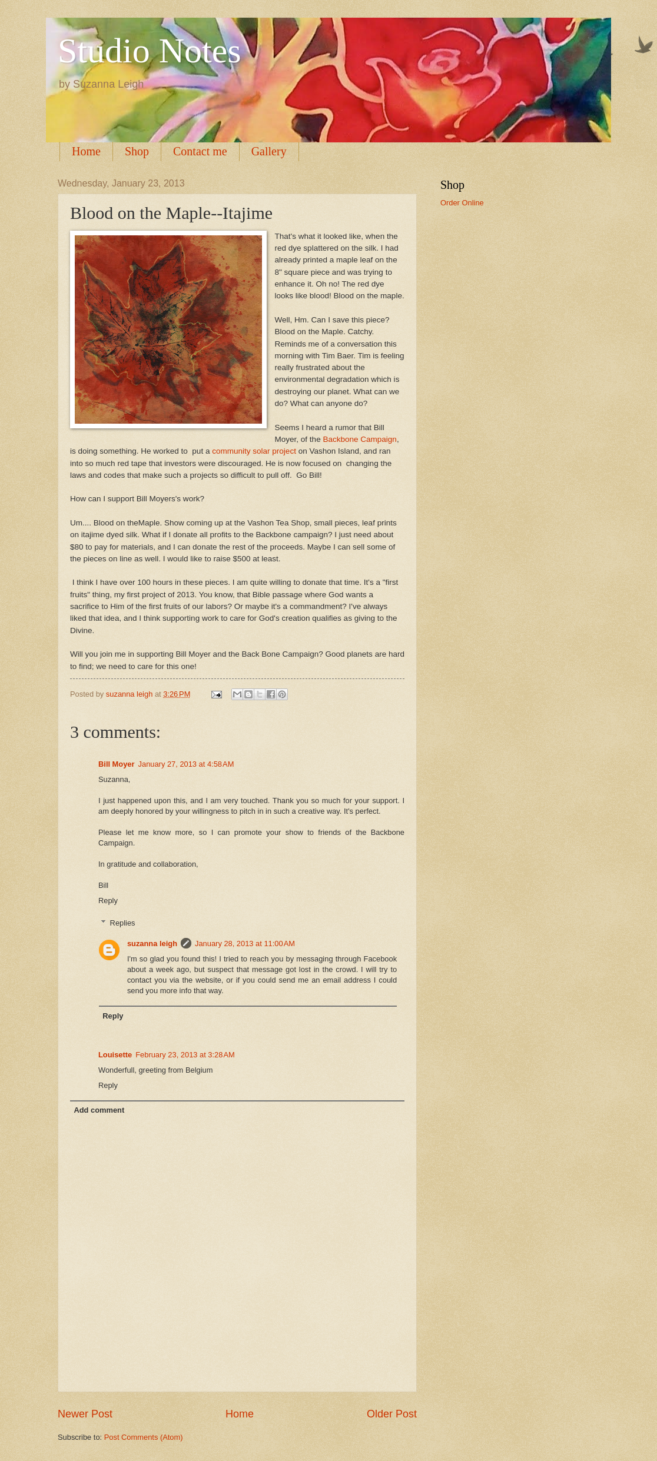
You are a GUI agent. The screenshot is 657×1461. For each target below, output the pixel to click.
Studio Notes (149, 50)
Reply (108, 900)
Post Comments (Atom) (143, 1437)
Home (86, 151)
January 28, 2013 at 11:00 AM (245, 943)
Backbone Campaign (359, 439)
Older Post (392, 1414)
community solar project (253, 451)
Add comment (99, 1110)
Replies (122, 922)
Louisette (115, 1054)
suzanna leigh (152, 943)
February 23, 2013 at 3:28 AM (185, 1054)
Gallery (269, 151)
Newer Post (85, 1414)
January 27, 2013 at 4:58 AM (186, 764)
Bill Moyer (116, 764)
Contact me (200, 151)
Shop (137, 151)
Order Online (462, 202)
